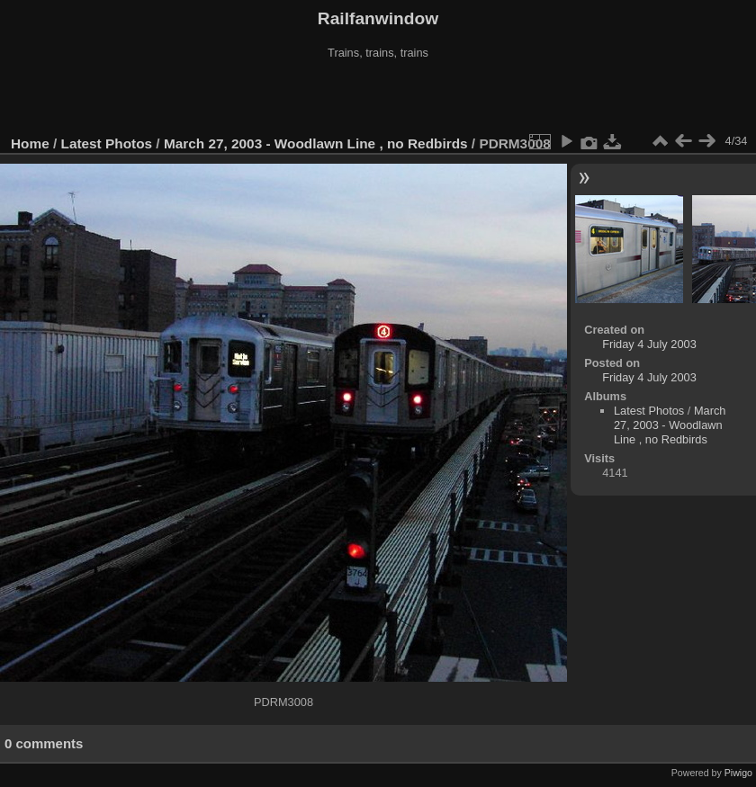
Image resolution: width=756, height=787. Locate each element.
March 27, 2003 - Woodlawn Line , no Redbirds (316, 143)
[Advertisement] (378, 98)
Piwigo (738, 772)
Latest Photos (107, 143)
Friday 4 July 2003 (649, 344)
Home (30, 143)
